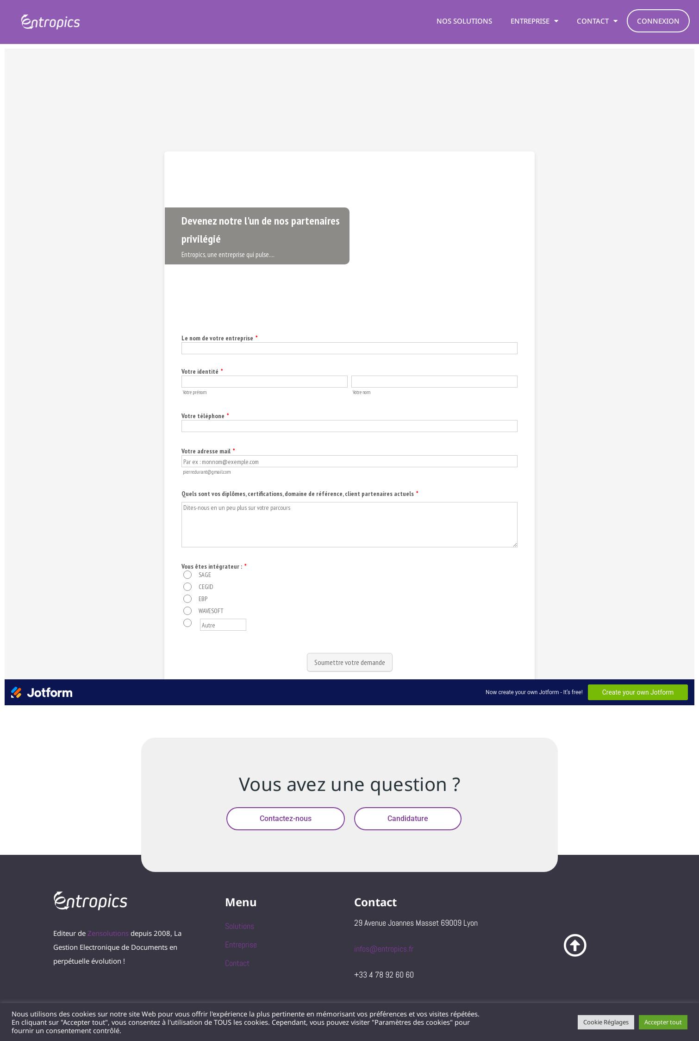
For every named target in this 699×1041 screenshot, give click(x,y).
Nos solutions (464, 20)
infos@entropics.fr (383, 948)
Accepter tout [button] (663, 1022)
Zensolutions (108, 933)
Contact (597, 21)
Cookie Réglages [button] (606, 1022)
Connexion (658, 20)
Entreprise (534, 21)
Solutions (239, 926)
